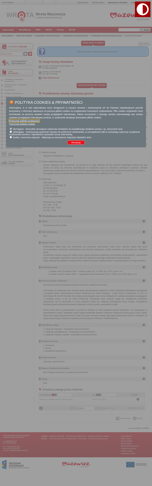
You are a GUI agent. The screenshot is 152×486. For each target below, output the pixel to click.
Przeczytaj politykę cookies (22, 124)
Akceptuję (76, 142)
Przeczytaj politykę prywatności (24, 121)
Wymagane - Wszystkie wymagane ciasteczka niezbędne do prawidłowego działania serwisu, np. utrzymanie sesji (67, 129)
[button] (142, 9)
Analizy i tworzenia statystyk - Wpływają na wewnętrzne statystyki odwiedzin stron (52, 137)
